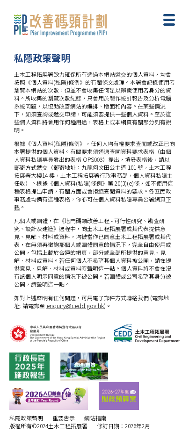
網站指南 (95, 418)
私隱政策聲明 (26, 418)
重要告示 (63, 418)
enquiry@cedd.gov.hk (75, 305)
